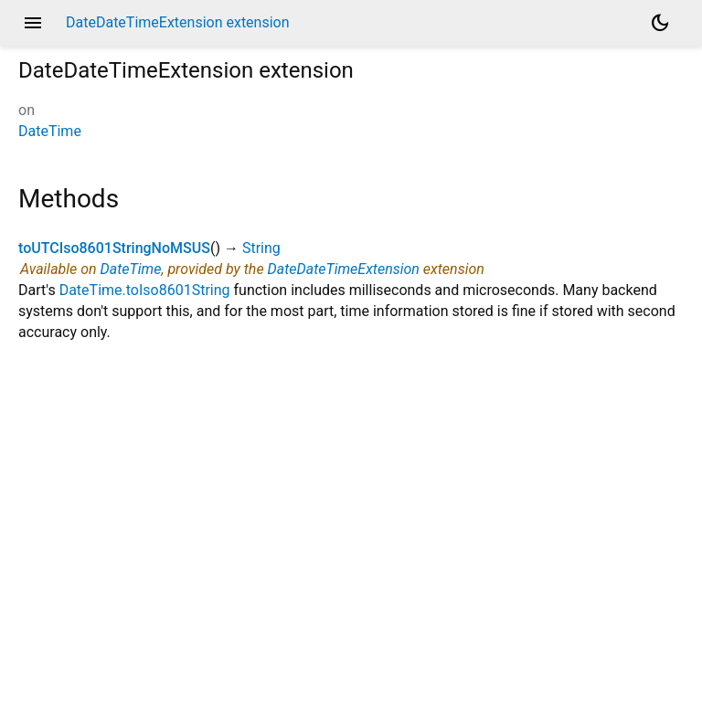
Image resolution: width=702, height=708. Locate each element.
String (261, 248)
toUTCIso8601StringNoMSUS (114, 248)
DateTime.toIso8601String (144, 290)
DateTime (49, 131)
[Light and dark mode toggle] (660, 22)
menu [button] (33, 23)
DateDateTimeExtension (344, 269)
